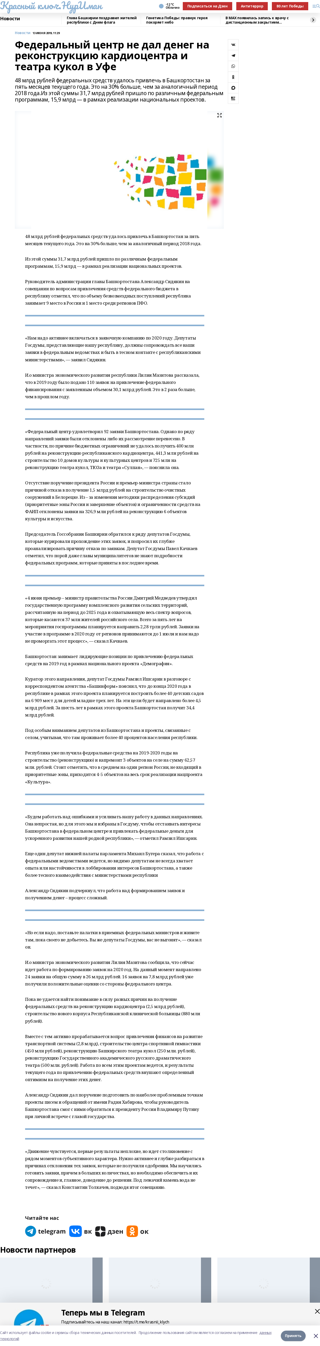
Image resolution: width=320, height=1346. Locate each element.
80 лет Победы (290, 6)
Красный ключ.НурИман (51, 5)
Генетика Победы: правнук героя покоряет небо (176, 20)
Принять (293, 1335)
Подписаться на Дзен (207, 6)
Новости (10, 19)
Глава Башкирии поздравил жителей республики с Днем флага (102, 20)
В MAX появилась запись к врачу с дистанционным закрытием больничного (257, 20)
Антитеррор (252, 6)
